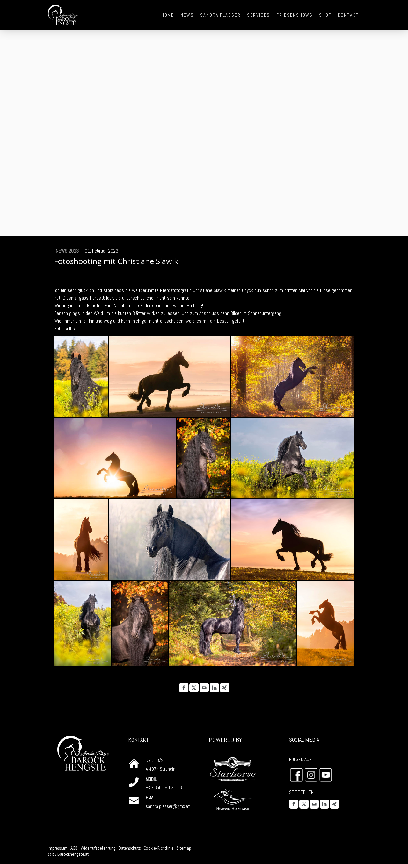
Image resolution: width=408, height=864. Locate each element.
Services (258, 15)
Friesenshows (294, 15)
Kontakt (348, 15)
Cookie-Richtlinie (158, 848)
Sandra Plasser (220, 15)
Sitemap (184, 848)
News (187, 15)
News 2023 (68, 250)
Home (167, 15)
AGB (74, 848)
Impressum (58, 848)
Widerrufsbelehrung (98, 848)
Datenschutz (130, 848)
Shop (325, 15)
